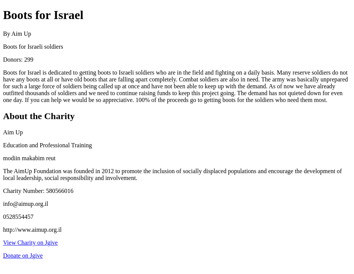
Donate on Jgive (23, 255)
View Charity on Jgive (30, 242)
